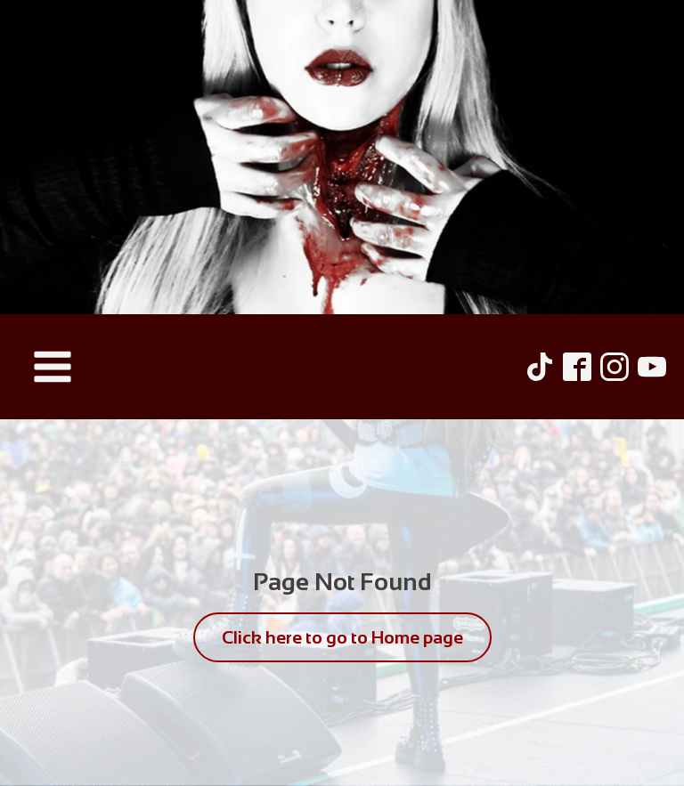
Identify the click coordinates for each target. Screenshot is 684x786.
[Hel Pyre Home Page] (342, 157)
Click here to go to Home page (342, 637)
